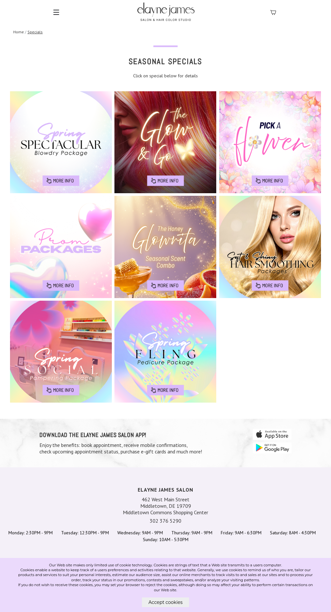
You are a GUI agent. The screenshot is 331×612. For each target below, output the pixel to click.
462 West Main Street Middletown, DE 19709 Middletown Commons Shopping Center (165, 506)
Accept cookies (165, 602)
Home (18, 31)
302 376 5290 (165, 520)
